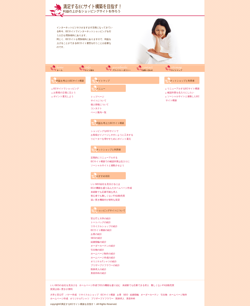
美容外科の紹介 (98, 273)
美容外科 (130, 298)
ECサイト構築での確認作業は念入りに (110, 161)
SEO (125, 294)
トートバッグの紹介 (101, 222)
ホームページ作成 (59, 298)
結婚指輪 (134, 294)
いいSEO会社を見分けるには (105, 184)
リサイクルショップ (89, 294)
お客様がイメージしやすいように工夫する (112, 135)
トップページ (97, 96)
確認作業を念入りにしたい (180, 92)
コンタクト (96, 108)
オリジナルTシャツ (79, 298)
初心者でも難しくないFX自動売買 (108, 195)
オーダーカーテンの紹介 (103, 245)
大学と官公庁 (57, 294)
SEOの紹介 (96, 238)
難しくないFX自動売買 (162, 285)
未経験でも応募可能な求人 (104, 192)
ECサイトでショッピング (66, 88)
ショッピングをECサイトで (104, 131)
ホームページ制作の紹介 (103, 253)
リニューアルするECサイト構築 (183, 88)
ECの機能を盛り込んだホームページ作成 (111, 188)
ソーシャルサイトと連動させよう (107, 165)
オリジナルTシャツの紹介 (104, 261)
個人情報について (100, 104)
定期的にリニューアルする (104, 157)
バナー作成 (71, 294)
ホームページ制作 (178, 294)
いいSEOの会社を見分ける (63, 285)
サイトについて (98, 100)
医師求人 (119, 298)
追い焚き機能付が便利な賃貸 (105, 199)
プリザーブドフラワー (102, 298)
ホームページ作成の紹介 (103, 257)
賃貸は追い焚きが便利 (61, 289)
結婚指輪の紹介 (98, 242)
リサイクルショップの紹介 (104, 226)
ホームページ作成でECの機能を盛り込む (99, 285)
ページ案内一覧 (98, 112)
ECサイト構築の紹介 (101, 230)
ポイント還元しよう (63, 96)
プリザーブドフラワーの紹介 (105, 265)
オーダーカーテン (150, 294)
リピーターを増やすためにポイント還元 (111, 139)
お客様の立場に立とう (64, 92)
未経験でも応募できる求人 (135, 285)
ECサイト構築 (108, 294)
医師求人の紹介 (98, 269)
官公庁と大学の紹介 (101, 218)
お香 (119, 294)
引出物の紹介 (97, 249)
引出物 (164, 294)
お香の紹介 (96, 234)
